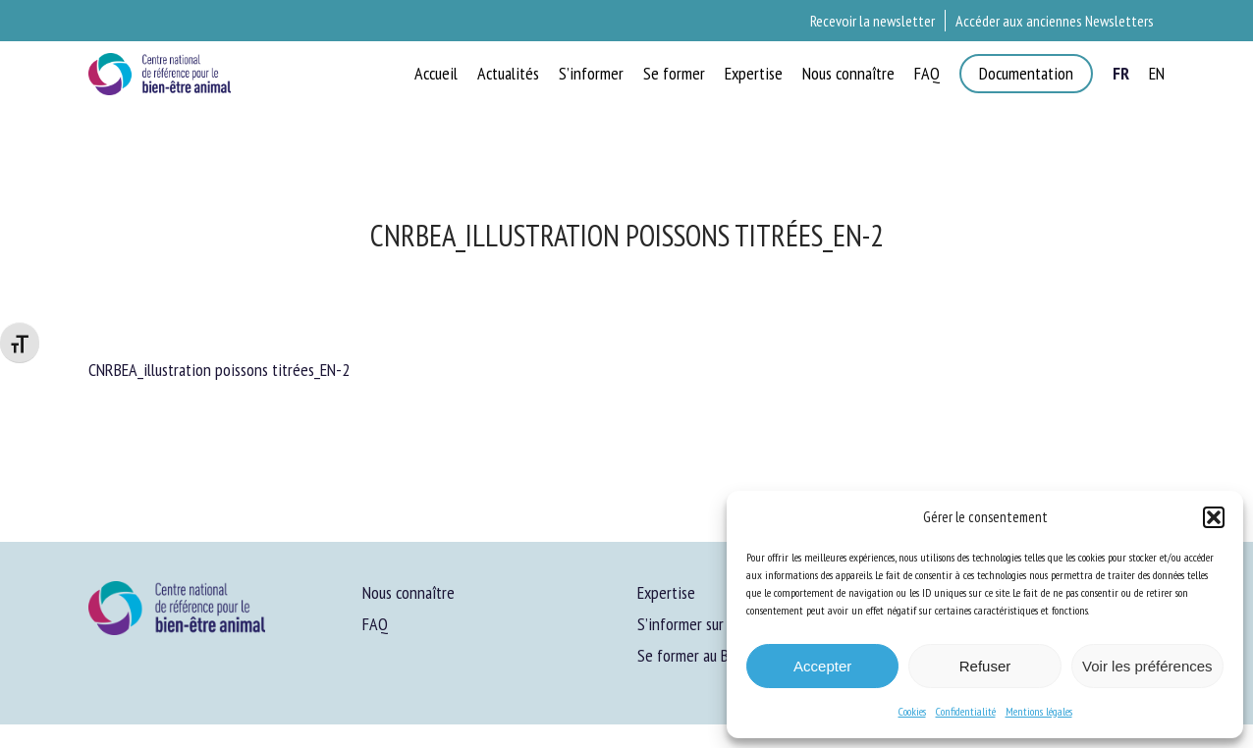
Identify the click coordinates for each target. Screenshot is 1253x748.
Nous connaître (408, 592)
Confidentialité (966, 711)
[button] (1214, 517)
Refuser (985, 666)
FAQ (375, 624)
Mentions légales (1039, 711)
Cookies (912, 711)
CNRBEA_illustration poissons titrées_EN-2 (219, 369)
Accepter (822, 666)
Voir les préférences (1147, 666)
